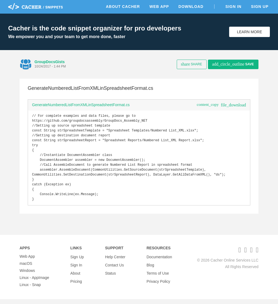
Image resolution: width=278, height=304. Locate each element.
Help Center (115, 261)
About (75, 275)
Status (110, 275)
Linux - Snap (30, 289)
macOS (26, 268)
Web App (159, 6)
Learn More (249, 32)
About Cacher (123, 6)
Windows (27, 275)
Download (190, 6)
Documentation (159, 261)
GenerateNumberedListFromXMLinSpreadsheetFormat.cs (81, 105)
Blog (150, 268)
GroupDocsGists (49, 62)
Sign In (233, 6)
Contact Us (114, 268)
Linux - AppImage (34, 282)
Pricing (76, 282)
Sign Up (259, 6)
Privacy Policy (158, 282)
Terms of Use (158, 275)
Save (233, 64)
